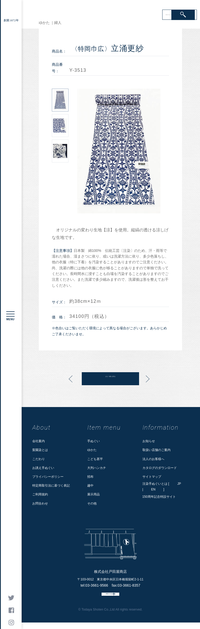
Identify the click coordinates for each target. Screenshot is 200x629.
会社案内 (38, 441)
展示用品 (93, 494)
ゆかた (92, 450)
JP (179, 483)
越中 (90, 485)
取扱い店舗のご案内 (156, 450)
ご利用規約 (40, 494)
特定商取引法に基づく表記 (51, 485)
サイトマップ (151, 477)
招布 (90, 477)
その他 (92, 503)
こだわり (38, 459)
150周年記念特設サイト (159, 497)
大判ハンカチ (96, 468)
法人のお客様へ (153, 459)
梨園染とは (40, 450)
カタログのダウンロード (159, 468)
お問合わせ (40, 503)
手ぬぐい (93, 441)
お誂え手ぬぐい (43, 468)
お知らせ (148, 441)
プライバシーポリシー (48, 477)
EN (153, 489)
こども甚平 (95, 459)
